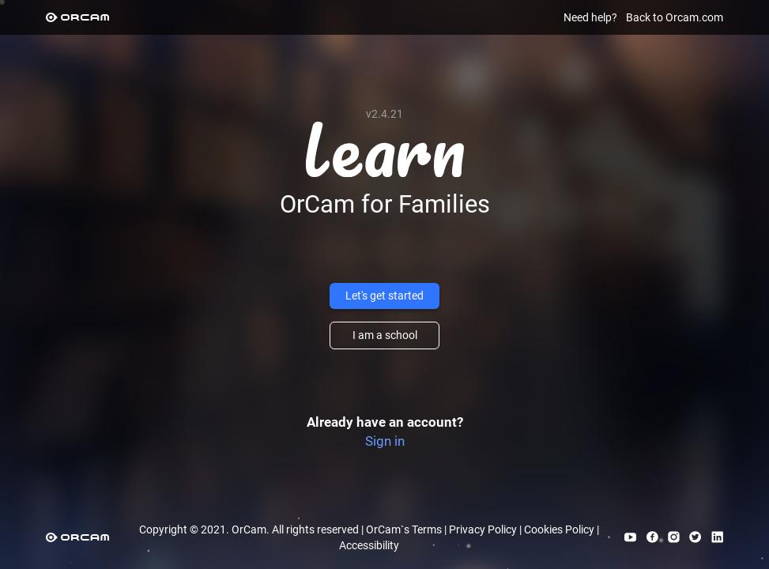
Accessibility (369, 545)
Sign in (385, 441)
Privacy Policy (483, 529)
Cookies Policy (559, 529)
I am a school (384, 335)
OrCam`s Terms (404, 529)
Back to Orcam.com (674, 17)
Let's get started (384, 295)
